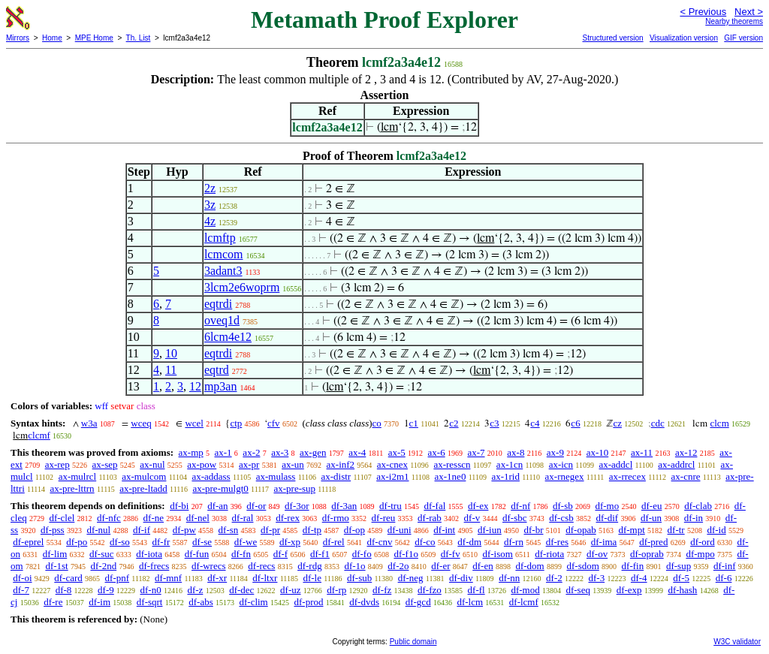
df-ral (243, 517)
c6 (575, 423)
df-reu (384, 517)
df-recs (261, 565)
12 (195, 386)
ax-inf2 (341, 464)
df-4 (639, 577)
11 (170, 369)
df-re (53, 601)
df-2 (554, 577)
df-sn (229, 529)
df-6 (724, 577)
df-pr (270, 529)
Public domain (413, 641)
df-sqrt (150, 601)
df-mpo (700, 553)
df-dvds (364, 601)
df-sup (678, 565)
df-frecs (154, 565)
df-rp (336, 589)
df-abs (200, 601)
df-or (256, 505)
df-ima (604, 541)
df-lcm (470, 601)
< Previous (703, 11)
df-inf (724, 565)
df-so (120, 541)
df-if (141, 529)
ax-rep (57, 464)
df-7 (21, 589)
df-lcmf (523, 601)
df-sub (359, 577)
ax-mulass (276, 476)
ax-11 (642, 452)
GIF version (743, 38)
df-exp (629, 589)
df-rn (513, 541)
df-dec (241, 589)
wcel (194, 423)
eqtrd (216, 369)
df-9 (106, 589)
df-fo (362, 553)
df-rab (430, 517)
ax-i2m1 (392, 476)
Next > (748, 11)
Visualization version (684, 38)
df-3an (344, 505)
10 (171, 353)
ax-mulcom (144, 476)
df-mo (607, 505)
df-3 (596, 577)
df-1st (56, 565)
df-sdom (582, 565)
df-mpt (631, 529)
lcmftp (220, 237)
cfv (273, 423)
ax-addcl (616, 464)
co (376, 423)
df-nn (509, 577)
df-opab (580, 529)
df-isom (497, 553)
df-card (68, 577)
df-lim (55, 553)
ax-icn (561, 464)
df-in (693, 517)
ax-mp (191, 452)
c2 (453, 423)
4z (210, 221)
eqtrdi (218, 303)
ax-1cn (509, 464)
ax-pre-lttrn (72, 488)
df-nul (98, 529)
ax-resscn (451, 464)
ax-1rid (505, 476)
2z (210, 188)
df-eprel (28, 541)
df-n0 (150, 589)
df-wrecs (208, 565)
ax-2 (251, 452)
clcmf (39, 435)
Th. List (138, 38)
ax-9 (555, 452)
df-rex (288, 517)
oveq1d (222, 320)
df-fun (197, 553)
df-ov (597, 553)
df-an (217, 505)
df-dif (607, 517)
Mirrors (17, 38)
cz (617, 423)
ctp (236, 423)
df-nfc (109, 517)
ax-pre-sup (294, 488)
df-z (195, 589)
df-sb (563, 505)
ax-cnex (392, 464)
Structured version (612, 38)
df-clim (253, 601)
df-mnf (168, 577)
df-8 (64, 589)
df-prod (308, 601)
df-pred (653, 541)
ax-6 (436, 452)
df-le (312, 577)
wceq (141, 423)
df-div (461, 577)
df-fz (381, 589)
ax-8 (515, 452)
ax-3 (279, 452)
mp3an (220, 386)
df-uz (290, 589)
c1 (413, 423)
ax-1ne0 (450, 476)
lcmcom (223, 254)
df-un (651, 517)
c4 (534, 423)
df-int (444, 529)
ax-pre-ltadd (143, 488)
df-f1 (320, 553)
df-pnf (117, 577)
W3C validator (737, 641)
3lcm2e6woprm (241, 287)
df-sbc (514, 517)
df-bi (179, 505)
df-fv (450, 553)
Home (52, 38)
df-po (76, 541)
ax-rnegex (564, 476)
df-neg (411, 577)
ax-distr (336, 476)
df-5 (681, 577)
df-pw (184, 529)
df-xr (217, 577)
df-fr (161, 541)
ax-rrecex (627, 476)
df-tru (390, 505)
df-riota (549, 553)
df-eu (651, 505)
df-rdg (309, 565)
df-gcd (418, 601)
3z (210, 204)
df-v (472, 517)
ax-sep (105, 464)
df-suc (101, 553)
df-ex (478, 505)
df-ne (153, 517)
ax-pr (249, 464)
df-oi (22, 577)
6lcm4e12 (228, 336)
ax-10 (598, 452)
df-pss (53, 529)
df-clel (61, 517)
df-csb (561, 517)
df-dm (469, 541)
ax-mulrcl (78, 476)
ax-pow (201, 464)
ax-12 (686, 452)
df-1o (354, 565)
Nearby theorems (734, 21)
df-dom (529, 565)
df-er (440, 565)
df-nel (198, 517)
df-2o (398, 565)
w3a (89, 423)
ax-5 (397, 452)
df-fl (476, 589)
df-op (354, 529)
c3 (494, 423)
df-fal (434, 505)
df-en (482, 565)
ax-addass (210, 476)
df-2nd (103, 565)
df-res (557, 541)
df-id (716, 529)
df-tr (676, 529)
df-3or (297, 505)
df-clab (698, 505)
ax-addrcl (676, 464)
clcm (719, 423)
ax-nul (152, 464)
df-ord (702, 541)
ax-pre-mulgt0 (220, 488)
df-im (99, 601)
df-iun (490, 529)
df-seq (577, 589)
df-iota (149, 553)
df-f (280, 553)
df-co (425, 541)
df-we (245, 541)
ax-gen (313, 452)
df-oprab (647, 553)
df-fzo (430, 589)
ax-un (293, 464)
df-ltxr (264, 577)
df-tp (312, 529)
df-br (533, 529)
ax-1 (223, 452)
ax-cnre (686, 476)
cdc (658, 423)
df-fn (241, 553)
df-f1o (406, 553)
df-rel (334, 541)
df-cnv (379, 541)
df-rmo (335, 517)
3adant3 (223, 270)
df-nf (520, 505)
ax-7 (475, 452)
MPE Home (94, 38)
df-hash (682, 589)
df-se (202, 541)
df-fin (633, 565)
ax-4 (357, 452)
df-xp (289, 541)
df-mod (525, 589)
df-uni (400, 529)
